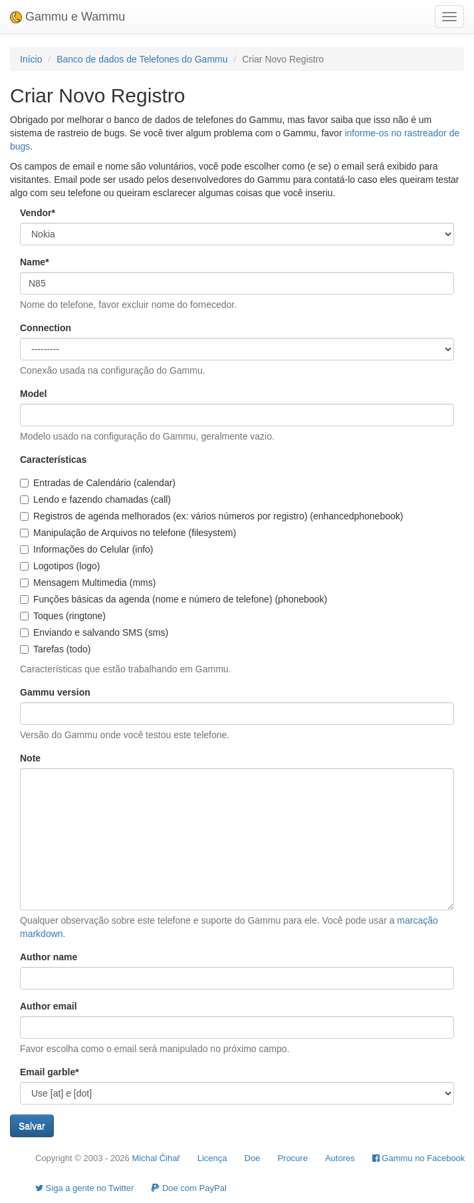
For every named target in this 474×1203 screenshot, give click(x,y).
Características (53, 459)
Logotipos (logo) (60, 566)
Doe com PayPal (188, 1188)
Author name (48, 957)
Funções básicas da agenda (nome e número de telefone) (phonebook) (173, 599)
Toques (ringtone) (63, 615)
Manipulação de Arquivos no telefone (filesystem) (128, 532)
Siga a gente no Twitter (84, 1188)
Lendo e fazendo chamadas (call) (95, 499)
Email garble (49, 1072)
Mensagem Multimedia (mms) (88, 582)
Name (34, 262)
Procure (292, 1158)
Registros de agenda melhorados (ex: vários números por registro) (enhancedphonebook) (211, 516)
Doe (253, 1158)
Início (31, 59)
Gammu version (55, 692)
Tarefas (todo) (55, 649)
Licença (212, 1158)
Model (33, 393)
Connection (45, 328)
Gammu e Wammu (67, 16)
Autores (340, 1158)
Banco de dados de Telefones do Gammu (142, 59)
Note (30, 758)
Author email (48, 1006)
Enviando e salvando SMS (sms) (94, 632)
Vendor (37, 212)
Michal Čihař (155, 1158)
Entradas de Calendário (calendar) (98, 482)
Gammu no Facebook (418, 1158)
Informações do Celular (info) (87, 549)
